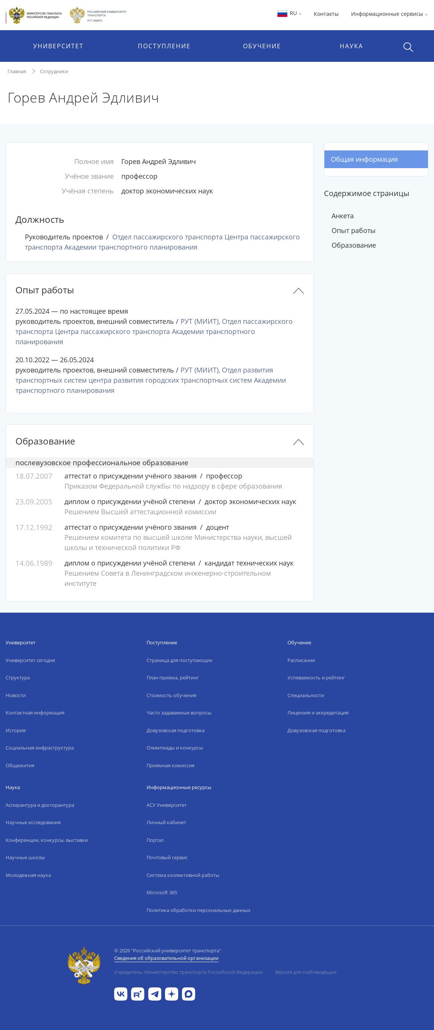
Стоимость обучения (171, 695)
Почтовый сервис (167, 857)
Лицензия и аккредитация (317, 712)
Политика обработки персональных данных (199, 910)
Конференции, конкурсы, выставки (47, 840)
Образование (354, 245)
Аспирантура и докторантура (40, 805)
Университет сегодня (30, 660)
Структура (18, 677)
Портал (155, 840)
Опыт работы (354, 230)
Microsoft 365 (162, 892)
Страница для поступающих (179, 660)
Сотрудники (54, 71)
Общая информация (364, 159)
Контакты (326, 13)
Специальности (305, 695)
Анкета (343, 215)
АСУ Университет (166, 805)
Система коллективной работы (183, 875)
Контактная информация (35, 712)
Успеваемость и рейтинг (316, 677)
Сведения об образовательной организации (166, 958)
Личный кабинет (166, 822)
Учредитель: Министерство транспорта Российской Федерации (188, 972)
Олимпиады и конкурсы (175, 747)
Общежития (20, 765)
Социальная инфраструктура (40, 747)
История (16, 730)
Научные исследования (33, 822)
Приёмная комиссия (170, 765)
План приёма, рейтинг (173, 677)
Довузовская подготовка (176, 730)
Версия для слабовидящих (306, 972)
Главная (17, 71)
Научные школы (25, 857)
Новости (16, 695)
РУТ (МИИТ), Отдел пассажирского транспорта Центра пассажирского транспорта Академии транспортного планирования (154, 331)
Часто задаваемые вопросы (179, 712)
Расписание (301, 660)
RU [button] (289, 13)
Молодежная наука (28, 875)
